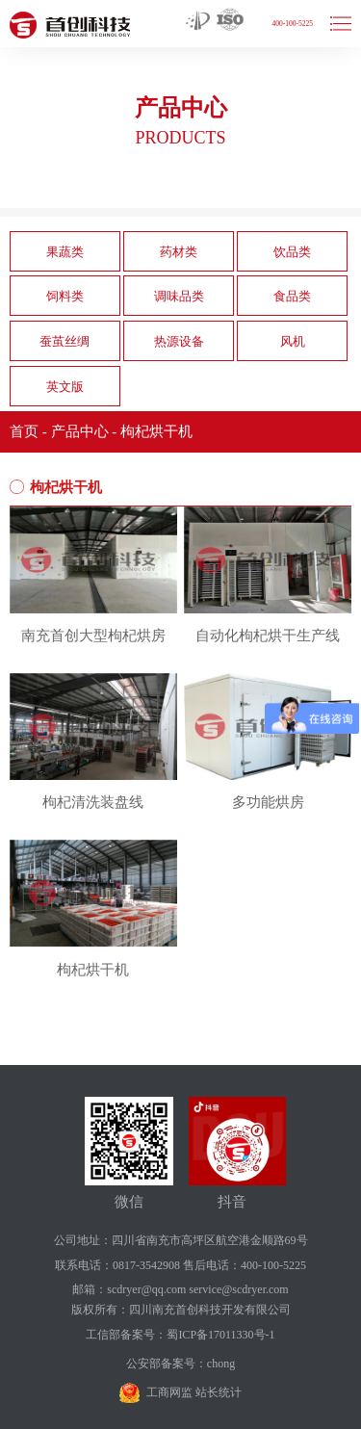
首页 (24, 431)
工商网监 (169, 1392)
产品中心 (80, 431)
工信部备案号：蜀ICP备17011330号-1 (180, 1334)
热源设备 (179, 341)
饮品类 (292, 252)
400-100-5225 (293, 23)
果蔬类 (65, 252)
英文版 (65, 386)
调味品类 (179, 296)
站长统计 (218, 1392)
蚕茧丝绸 (64, 341)
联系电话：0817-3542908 (117, 1265)
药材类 (178, 252)
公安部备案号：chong (180, 1363)
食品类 (292, 296)
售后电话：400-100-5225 (244, 1265)
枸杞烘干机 (156, 431)
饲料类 (65, 296)
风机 (292, 341)
